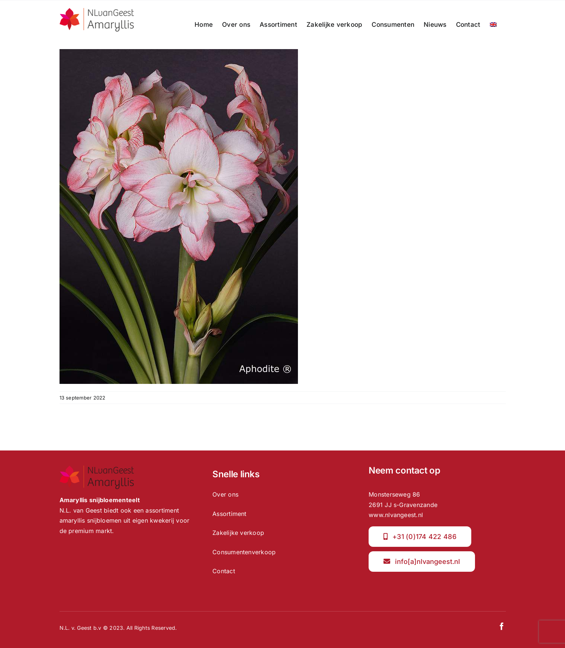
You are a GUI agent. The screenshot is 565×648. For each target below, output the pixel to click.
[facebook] (501, 626)
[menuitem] (493, 24)
